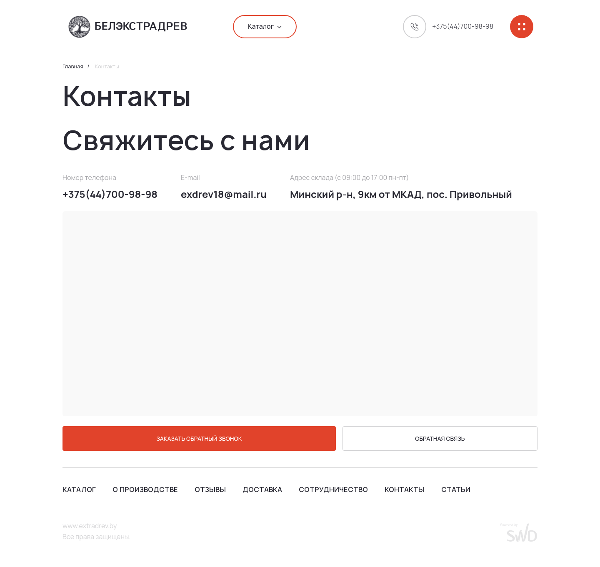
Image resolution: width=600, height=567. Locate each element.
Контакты (405, 489)
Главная (72, 66)
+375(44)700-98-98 (110, 194)
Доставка (262, 489)
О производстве (145, 489)
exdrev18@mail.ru (224, 194)
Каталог (79, 489)
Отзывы (210, 489)
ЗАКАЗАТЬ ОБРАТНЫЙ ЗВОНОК (199, 438)
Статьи (455, 489)
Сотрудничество (333, 489)
